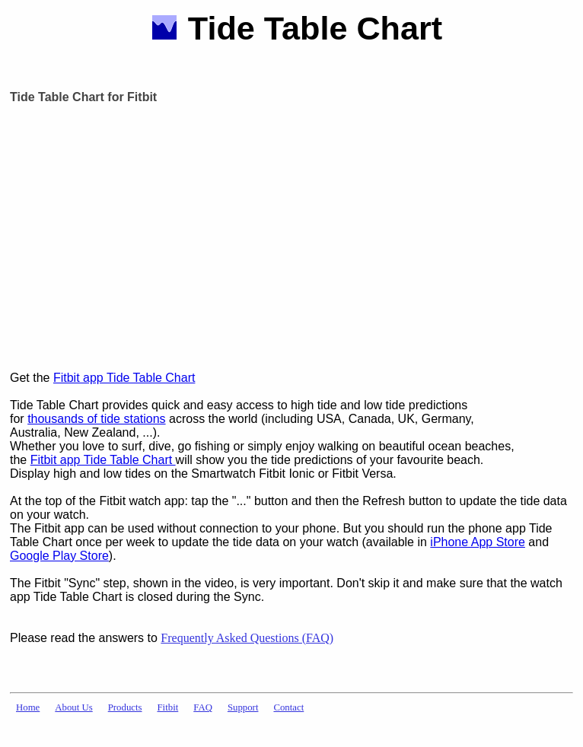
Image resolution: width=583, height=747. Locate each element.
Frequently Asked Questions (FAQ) (247, 637)
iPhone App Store (477, 542)
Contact (288, 707)
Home (28, 707)
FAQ (202, 707)
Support (243, 707)
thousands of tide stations (96, 418)
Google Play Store (59, 555)
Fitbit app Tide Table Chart (124, 377)
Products (125, 707)
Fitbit (168, 707)
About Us (73, 707)
